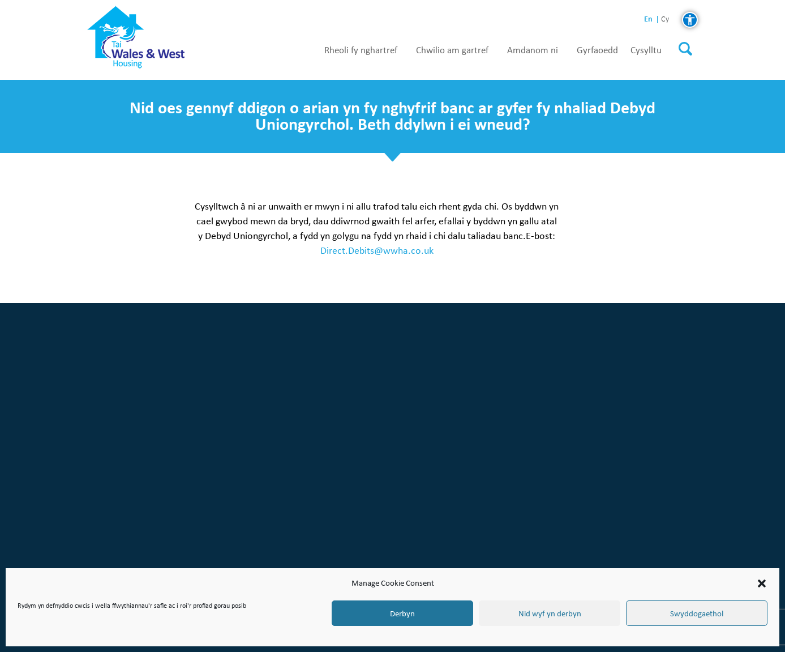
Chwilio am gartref (452, 50)
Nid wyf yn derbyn (549, 613)
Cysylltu (646, 50)
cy (665, 19)
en (648, 19)
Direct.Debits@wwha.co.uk (377, 250)
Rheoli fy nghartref (360, 50)
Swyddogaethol (696, 613)
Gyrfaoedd (597, 50)
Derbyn (402, 613)
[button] (761, 583)
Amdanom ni (532, 50)
